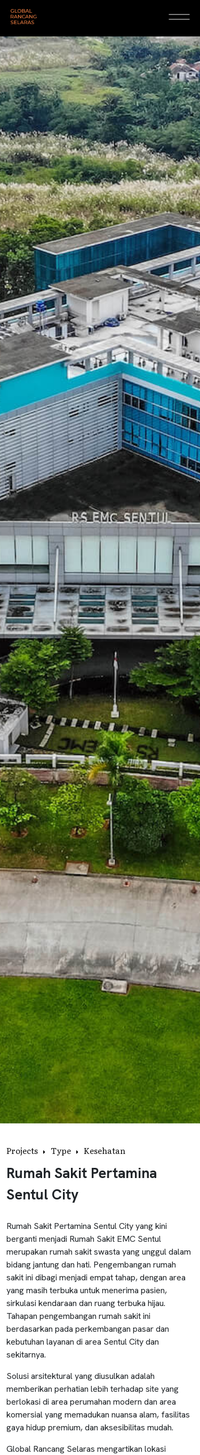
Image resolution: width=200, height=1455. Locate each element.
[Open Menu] (179, 16)
